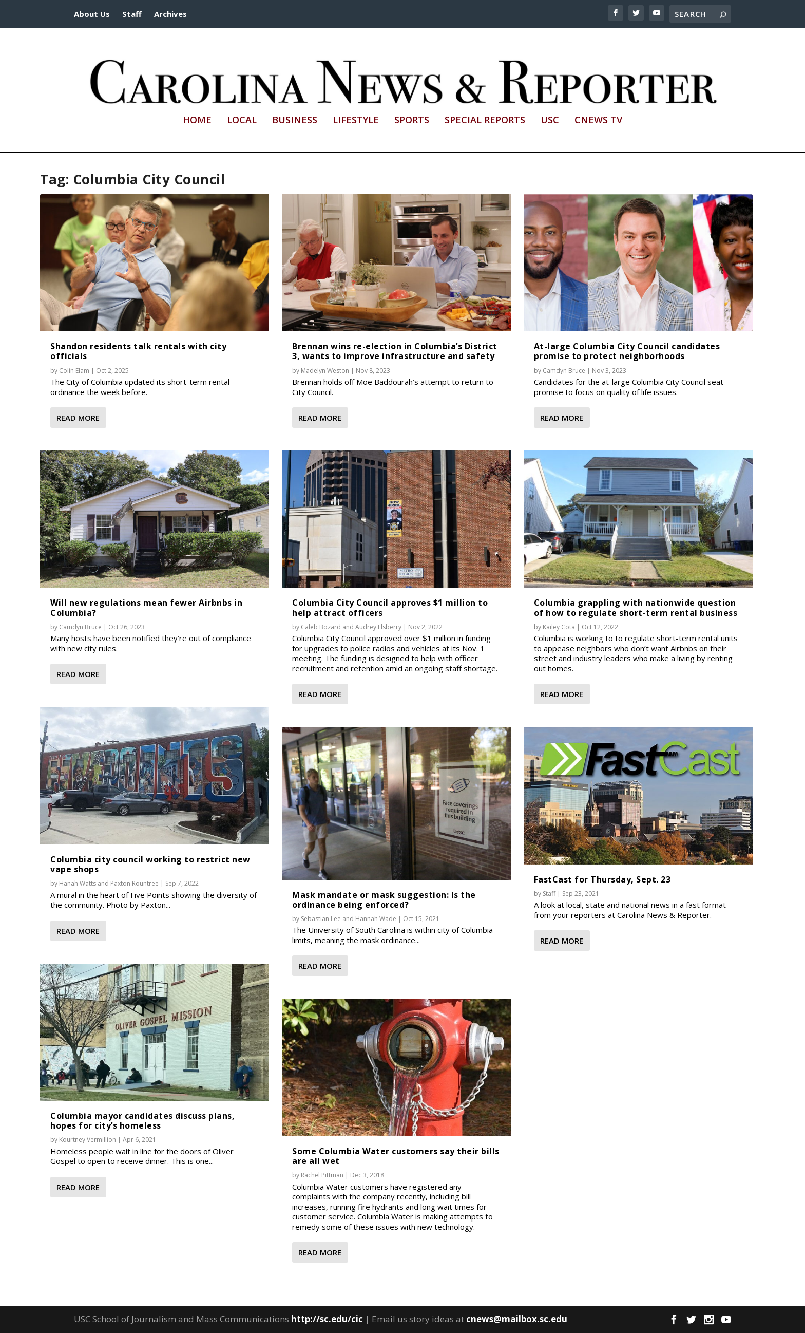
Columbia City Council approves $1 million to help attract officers (390, 607)
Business (294, 121)
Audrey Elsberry (378, 627)
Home (197, 121)
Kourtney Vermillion (87, 1139)
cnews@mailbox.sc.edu (516, 1319)
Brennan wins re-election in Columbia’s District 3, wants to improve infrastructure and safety (394, 351)
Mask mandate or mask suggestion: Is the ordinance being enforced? (384, 899)
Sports (411, 121)
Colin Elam (74, 370)
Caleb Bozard (321, 627)
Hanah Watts (77, 883)
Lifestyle (356, 121)
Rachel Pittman (322, 1175)
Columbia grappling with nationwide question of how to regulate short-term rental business (636, 607)
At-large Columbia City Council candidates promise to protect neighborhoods (627, 351)
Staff (132, 14)
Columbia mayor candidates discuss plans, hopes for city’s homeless (142, 1120)
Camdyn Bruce (80, 627)
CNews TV (598, 121)
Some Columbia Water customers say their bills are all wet (396, 1156)
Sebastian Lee (321, 918)
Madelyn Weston (325, 370)
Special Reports (485, 121)
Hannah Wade (375, 918)
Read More (78, 417)
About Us (92, 14)
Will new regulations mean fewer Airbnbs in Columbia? (146, 607)
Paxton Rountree (134, 883)
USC (550, 121)
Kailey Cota (559, 627)
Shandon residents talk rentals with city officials (138, 351)
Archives (170, 14)
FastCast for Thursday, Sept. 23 (602, 879)
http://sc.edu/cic (327, 1319)
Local (242, 121)
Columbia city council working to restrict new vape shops (150, 864)
